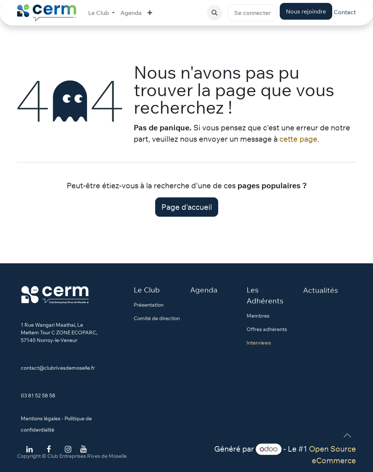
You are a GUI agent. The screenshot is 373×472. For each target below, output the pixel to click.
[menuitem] (101, 12)
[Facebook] (48, 449)
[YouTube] (83, 449)
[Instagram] (68, 449)
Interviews (259, 342)
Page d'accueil (186, 207)
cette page (298, 138)
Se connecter (252, 12)
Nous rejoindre (306, 11)
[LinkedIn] (29, 449)
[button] (214, 12)
